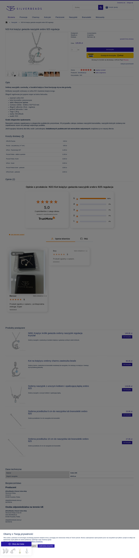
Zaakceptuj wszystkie (46, 546)
